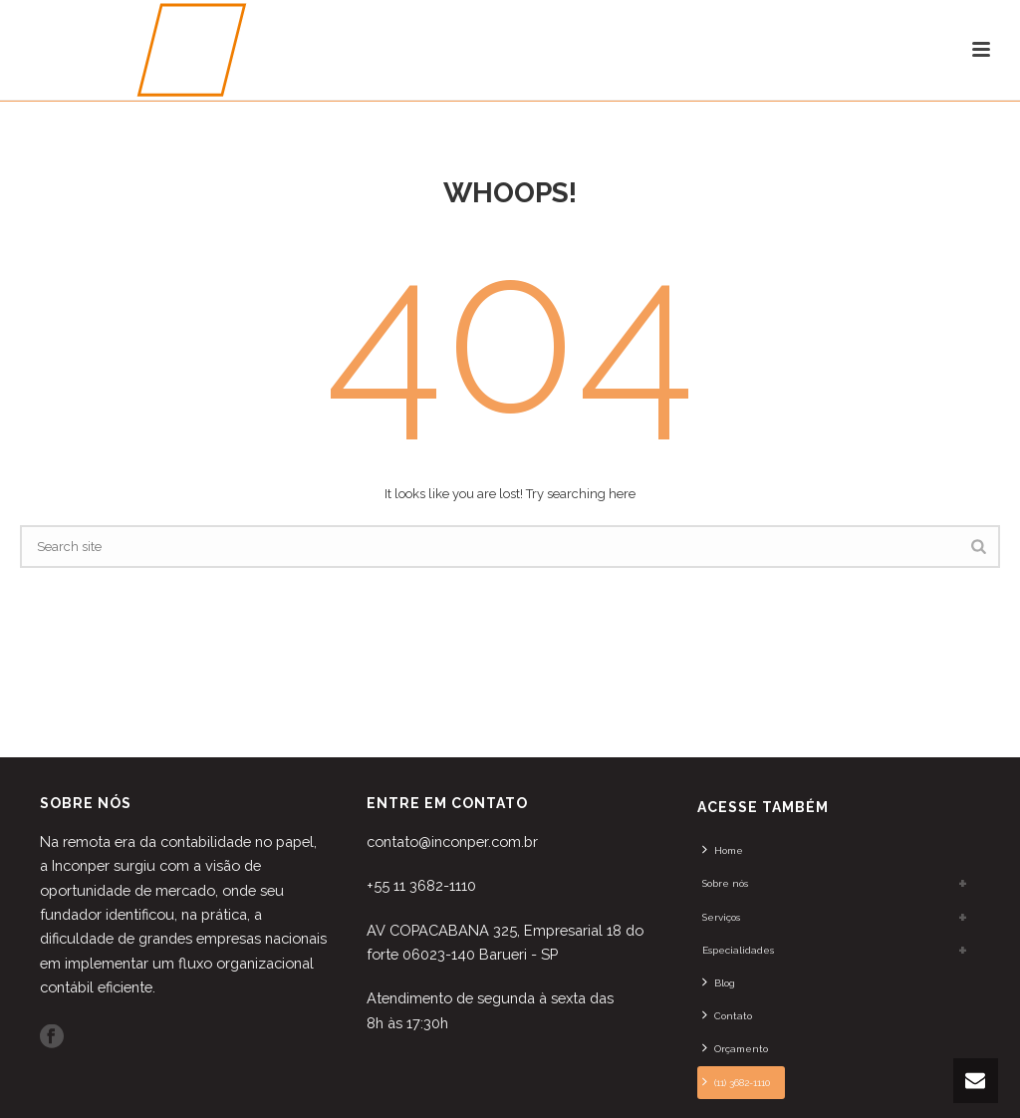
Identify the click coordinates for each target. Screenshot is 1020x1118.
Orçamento (735, 1047)
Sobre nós (725, 883)
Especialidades (738, 950)
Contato (727, 1014)
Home (722, 849)
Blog (718, 981)
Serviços (721, 917)
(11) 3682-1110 (736, 1081)
